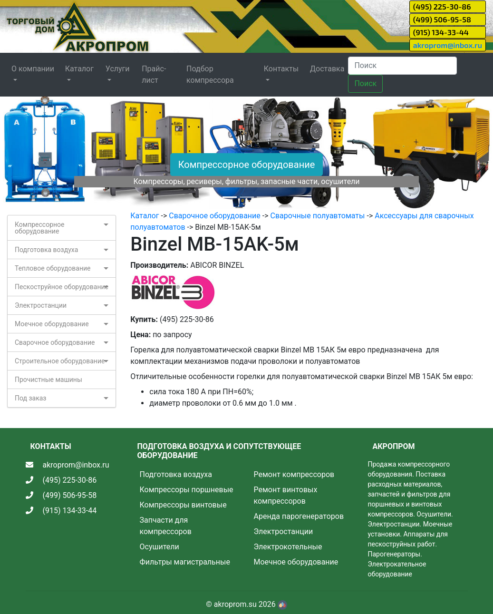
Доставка (327, 68)
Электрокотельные (288, 546)
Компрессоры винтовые (183, 504)
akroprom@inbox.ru (447, 44)
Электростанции (41, 305)
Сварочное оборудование (55, 342)
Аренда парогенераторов (299, 516)
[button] (37, 153)
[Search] (402, 66)
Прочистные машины (48, 379)
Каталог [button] (79, 68)
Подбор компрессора (210, 74)
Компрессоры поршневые (186, 489)
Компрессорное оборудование (246, 164)
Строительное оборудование (60, 361)
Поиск (365, 83)
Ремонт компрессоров (294, 474)
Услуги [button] (118, 68)
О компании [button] (32, 68)
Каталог (144, 215)
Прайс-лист (154, 74)
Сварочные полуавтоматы (318, 215)
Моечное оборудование (52, 324)
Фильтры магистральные (185, 561)
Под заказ (30, 398)
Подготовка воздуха (46, 249)
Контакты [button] (281, 68)
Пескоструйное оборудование (61, 287)
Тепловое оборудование (53, 268)
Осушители (159, 546)
